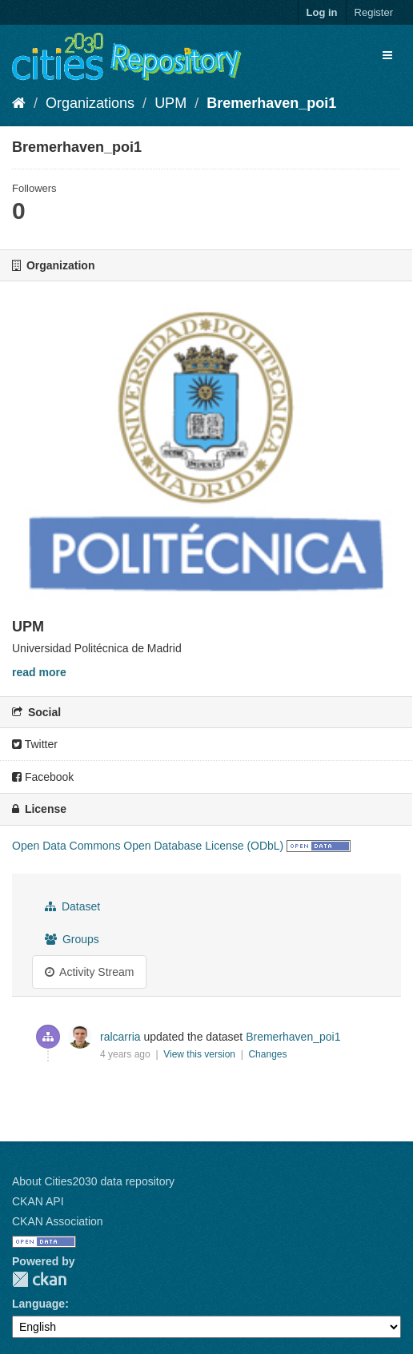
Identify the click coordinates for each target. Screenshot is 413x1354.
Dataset (72, 906)
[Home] (19, 103)
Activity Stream (89, 972)
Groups (72, 939)
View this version (200, 1054)
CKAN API (38, 1201)
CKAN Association (57, 1221)
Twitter (35, 744)
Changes (267, 1054)
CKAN (39, 1279)
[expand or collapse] (387, 55)
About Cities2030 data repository (93, 1181)
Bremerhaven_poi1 (271, 103)
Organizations (90, 103)
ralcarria (120, 1036)
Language (38, 1303)
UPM (170, 103)
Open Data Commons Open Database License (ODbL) (147, 845)
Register (374, 12)
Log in (322, 12)
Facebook (43, 777)
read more (39, 672)
